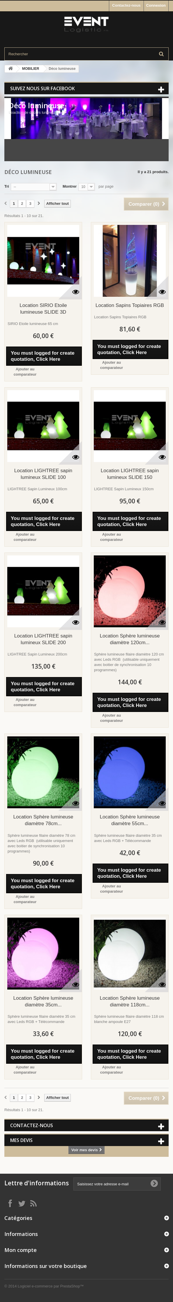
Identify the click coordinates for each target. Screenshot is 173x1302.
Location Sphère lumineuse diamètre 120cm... (130, 639)
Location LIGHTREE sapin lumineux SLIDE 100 (43, 474)
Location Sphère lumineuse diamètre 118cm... (130, 1001)
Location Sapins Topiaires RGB (130, 305)
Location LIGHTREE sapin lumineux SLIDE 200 (43, 639)
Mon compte (20, 1249)
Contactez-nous (126, 5)
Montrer (70, 186)
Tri (6, 186)
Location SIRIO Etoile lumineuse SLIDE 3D (43, 309)
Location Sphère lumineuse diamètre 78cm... (43, 820)
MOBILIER (30, 69)
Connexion (156, 5)
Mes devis (21, 1140)
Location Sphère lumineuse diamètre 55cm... (130, 820)
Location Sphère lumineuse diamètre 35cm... (43, 1001)
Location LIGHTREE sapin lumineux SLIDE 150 (130, 474)
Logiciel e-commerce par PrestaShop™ (51, 1286)
